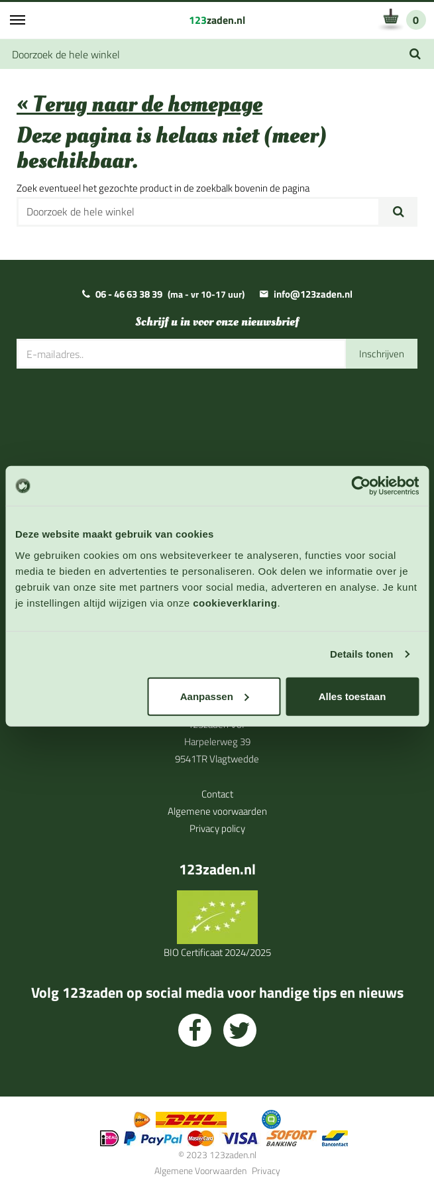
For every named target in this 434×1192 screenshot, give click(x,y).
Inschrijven (381, 353)
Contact (217, 794)
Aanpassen (214, 695)
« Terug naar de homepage (139, 104)
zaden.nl (217, 20)
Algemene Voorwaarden (200, 1170)
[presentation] (117, 409)
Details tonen (361, 654)
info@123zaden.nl (313, 294)
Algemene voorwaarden (217, 811)
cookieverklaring (235, 602)
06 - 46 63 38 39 (128, 294)
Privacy (266, 1170)
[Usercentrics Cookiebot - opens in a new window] (361, 486)
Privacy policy (217, 828)
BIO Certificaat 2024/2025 (217, 952)
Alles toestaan (352, 695)
